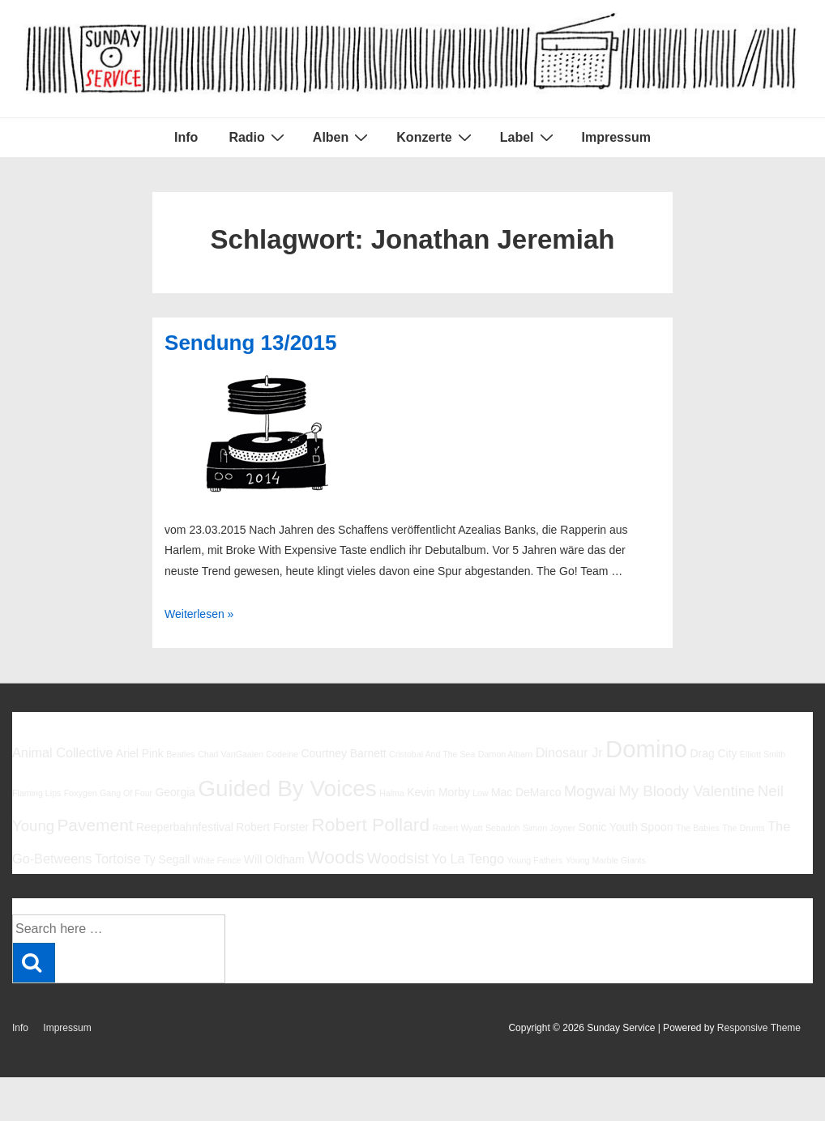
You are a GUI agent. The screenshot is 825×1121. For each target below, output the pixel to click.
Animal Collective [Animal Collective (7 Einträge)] (62, 752)
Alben (342, 137)
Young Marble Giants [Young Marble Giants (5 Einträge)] (606, 860)
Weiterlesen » (199, 613)
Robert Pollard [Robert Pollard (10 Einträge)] (370, 824)
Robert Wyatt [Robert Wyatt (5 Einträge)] (457, 828)
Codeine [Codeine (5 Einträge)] (282, 754)
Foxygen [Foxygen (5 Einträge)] (80, 793)
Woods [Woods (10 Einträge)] (336, 856)
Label (529, 137)
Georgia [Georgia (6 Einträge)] (175, 792)
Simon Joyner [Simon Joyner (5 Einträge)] (549, 828)
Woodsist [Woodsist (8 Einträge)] (398, 858)
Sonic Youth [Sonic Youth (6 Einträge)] (608, 827)
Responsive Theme (759, 1028)
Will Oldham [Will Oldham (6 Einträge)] (274, 859)
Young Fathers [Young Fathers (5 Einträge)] (534, 860)
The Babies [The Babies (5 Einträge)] (698, 828)
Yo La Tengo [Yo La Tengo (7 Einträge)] (468, 858)
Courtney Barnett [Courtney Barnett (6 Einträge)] (343, 753)
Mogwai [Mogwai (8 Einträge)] (590, 790)
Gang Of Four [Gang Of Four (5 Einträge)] (126, 793)
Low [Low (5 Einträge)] (480, 793)
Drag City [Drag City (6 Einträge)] (713, 753)
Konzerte (435, 137)
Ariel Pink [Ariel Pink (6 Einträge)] (140, 753)
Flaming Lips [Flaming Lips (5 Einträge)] (36, 793)
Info (186, 137)
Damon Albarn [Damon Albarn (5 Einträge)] (505, 754)
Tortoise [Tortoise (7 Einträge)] (118, 858)
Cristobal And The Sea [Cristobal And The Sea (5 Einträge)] (432, 754)
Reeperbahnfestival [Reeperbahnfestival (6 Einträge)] (184, 827)
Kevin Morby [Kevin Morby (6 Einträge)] (438, 792)
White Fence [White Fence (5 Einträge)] (217, 860)
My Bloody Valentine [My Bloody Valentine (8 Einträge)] (686, 790)
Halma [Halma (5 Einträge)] (391, 793)
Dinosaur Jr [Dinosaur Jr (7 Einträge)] (569, 752)
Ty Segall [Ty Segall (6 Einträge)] (166, 859)
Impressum (616, 137)
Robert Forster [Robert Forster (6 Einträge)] (272, 827)
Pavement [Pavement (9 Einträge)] (95, 825)
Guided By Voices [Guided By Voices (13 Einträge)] (287, 788)
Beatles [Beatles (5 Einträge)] (180, 754)
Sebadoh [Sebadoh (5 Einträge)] (502, 828)
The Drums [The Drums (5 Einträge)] (743, 828)
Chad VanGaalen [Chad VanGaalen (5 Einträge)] (230, 754)
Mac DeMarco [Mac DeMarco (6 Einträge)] (526, 792)
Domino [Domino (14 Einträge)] (646, 748)
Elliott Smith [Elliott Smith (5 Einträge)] (762, 754)
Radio (258, 137)
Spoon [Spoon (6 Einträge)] (656, 827)
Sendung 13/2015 (250, 342)
